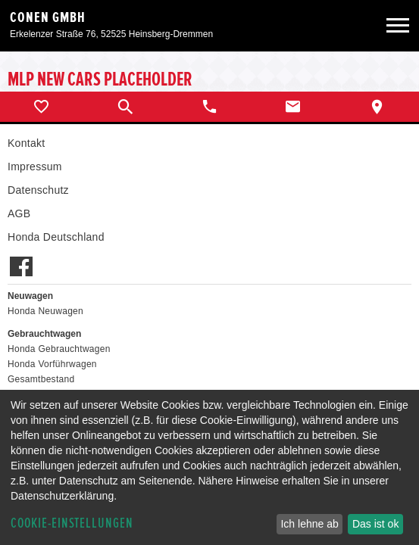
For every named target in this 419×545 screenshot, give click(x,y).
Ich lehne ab (309, 524)
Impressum (35, 166)
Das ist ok (375, 524)
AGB (19, 213)
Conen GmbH (48, 17)
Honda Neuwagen (45, 311)
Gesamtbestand (41, 379)
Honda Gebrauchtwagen (59, 349)
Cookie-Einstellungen (72, 523)
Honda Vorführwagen (52, 364)
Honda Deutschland (56, 237)
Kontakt (26, 143)
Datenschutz (38, 190)
